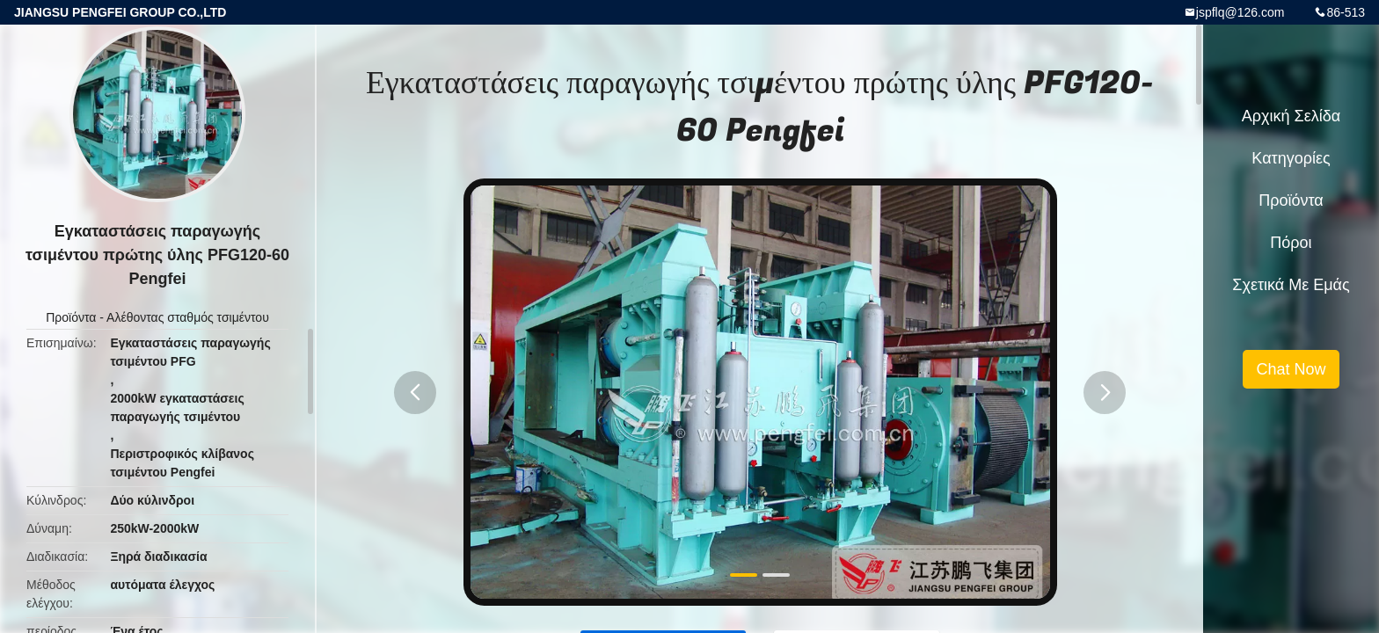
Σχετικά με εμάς (1290, 285)
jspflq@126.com (1240, 12)
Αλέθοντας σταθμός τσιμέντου (187, 317)
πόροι (1290, 242)
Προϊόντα (71, 317)
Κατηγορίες (1290, 158)
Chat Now (1290, 369)
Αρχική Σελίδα (1291, 116)
